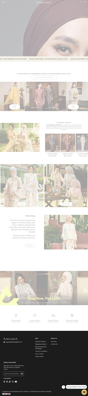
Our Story (53, 341)
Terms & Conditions (41, 351)
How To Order (39, 354)
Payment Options (40, 341)
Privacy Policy (39, 356)
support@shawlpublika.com (13, 342)
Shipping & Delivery (41, 344)
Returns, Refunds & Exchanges (41, 347)
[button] (43, 54)
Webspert (48, 391)
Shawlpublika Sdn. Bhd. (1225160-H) (20, 391)
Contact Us (54, 344)
